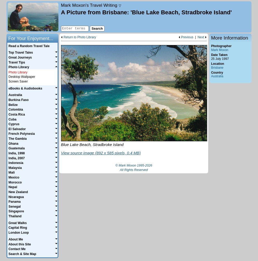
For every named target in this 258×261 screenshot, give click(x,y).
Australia (217, 76)
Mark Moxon (219, 50)
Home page (33, 17)
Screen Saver (18, 81)
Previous (187, 37)
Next (201, 37)
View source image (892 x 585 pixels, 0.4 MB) (101, 153)
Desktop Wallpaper (22, 77)
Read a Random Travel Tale (29, 46)
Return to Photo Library (80, 37)
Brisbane (217, 67)
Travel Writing (91, 5)
